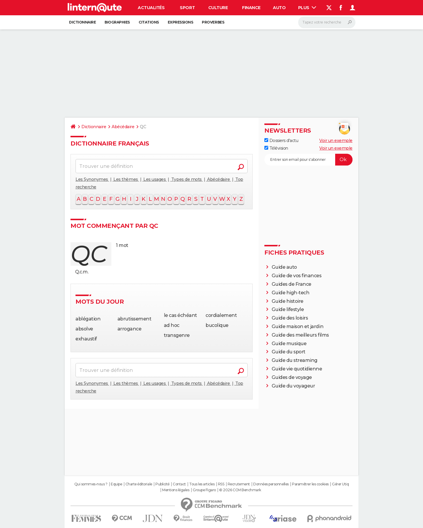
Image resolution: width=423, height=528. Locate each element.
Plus (307, 7)
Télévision (276, 148)
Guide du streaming (295, 360)
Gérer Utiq (340, 484)
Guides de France (291, 284)
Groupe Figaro (204, 490)
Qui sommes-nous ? (91, 484)
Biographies (117, 22)
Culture (218, 7)
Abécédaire (123, 126)
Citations (149, 22)
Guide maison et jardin (297, 326)
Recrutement (239, 484)
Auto (279, 7)
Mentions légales (175, 490)
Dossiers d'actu (281, 140)
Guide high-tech (291, 292)
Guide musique (289, 343)
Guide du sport (289, 352)
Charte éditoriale (138, 484)
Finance (251, 7)
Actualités (151, 7)
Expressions (180, 22)
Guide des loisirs (290, 318)
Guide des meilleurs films (300, 335)
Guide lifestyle (288, 309)
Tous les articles (201, 484)
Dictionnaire (82, 22)
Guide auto (284, 267)
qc (88, 254)
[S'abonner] (308, 160)
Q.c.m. (81, 272)
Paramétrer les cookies (310, 484)
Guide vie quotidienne (297, 369)
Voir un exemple (335, 140)
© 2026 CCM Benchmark (240, 490)
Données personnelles (270, 484)
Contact (179, 484)
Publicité (162, 484)
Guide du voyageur (293, 386)
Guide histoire (287, 301)
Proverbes (213, 22)
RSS (221, 484)
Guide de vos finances (297, 275)
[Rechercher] (326, 22)
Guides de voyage (292, 377)
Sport (187, 7)
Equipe (116, 484)
